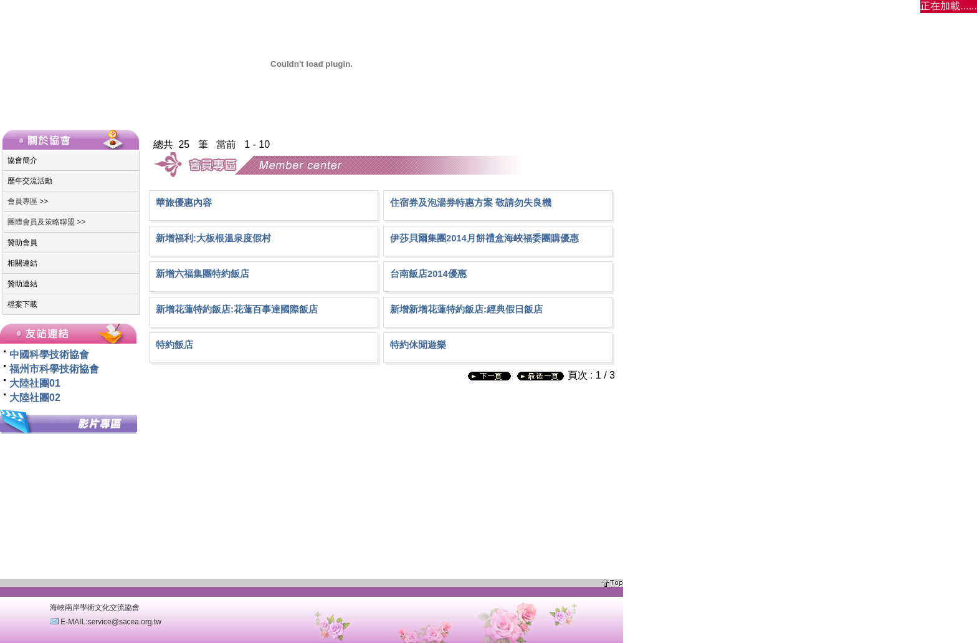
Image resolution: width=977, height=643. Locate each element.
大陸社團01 (34, 383)
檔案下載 (22, 304)
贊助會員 (22, 242)
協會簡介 (22, 160)
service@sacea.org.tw (124, 621)
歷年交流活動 (29, 180)
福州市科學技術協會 (54, 369)
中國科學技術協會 (49, 354)
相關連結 (22, 263)
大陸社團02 (34, 397)
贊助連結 (22, 283)
